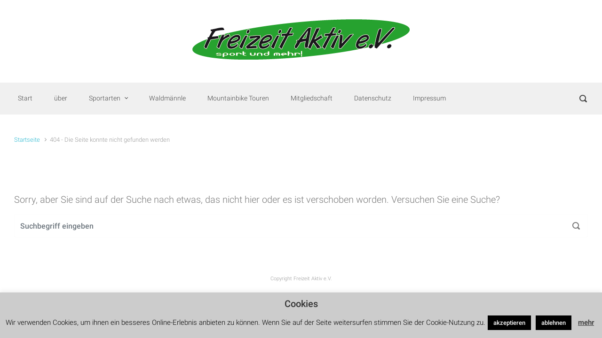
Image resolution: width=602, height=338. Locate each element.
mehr (586, 322)
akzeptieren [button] (509, 322)
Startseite (27, 139)
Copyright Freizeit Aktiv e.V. (301, 279)
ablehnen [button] (553, 322)
